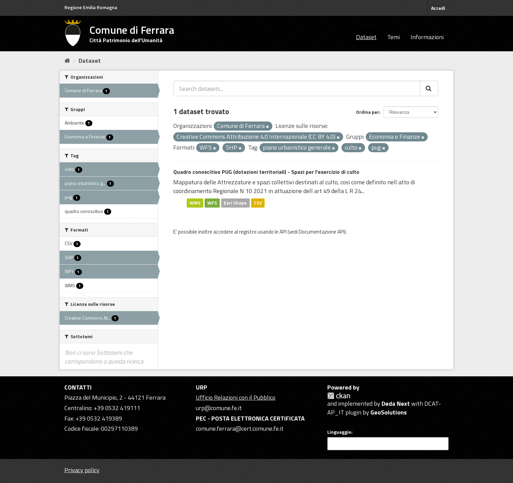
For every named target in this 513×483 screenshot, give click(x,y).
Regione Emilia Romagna (90, 7)
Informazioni (427, 37)
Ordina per (367, 111)
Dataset (366, 37)
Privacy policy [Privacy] (81, 470)
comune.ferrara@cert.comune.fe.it (239, 428)
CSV (258, 202)
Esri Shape (235, 202)
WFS (212, 202)
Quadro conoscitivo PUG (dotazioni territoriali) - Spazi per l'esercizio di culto (266, 172)
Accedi (438, 7)
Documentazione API (321, 232)
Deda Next (396, 403)
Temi (393, 37)
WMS (195, 202)
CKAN (338, 395)
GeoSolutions (388, 412)
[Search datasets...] (296, 88)
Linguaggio (339, 432)
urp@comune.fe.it (219, 407)
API (282, 232)
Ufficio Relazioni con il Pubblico (235, 397)
